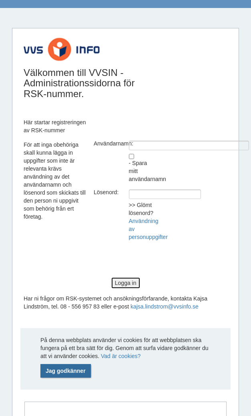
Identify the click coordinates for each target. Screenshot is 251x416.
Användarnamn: (108, 143)
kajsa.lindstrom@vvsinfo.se (165, 306)
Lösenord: (106, 192)
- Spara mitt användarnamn (143, 171)
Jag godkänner (66, 371)
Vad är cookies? (121, 356)
